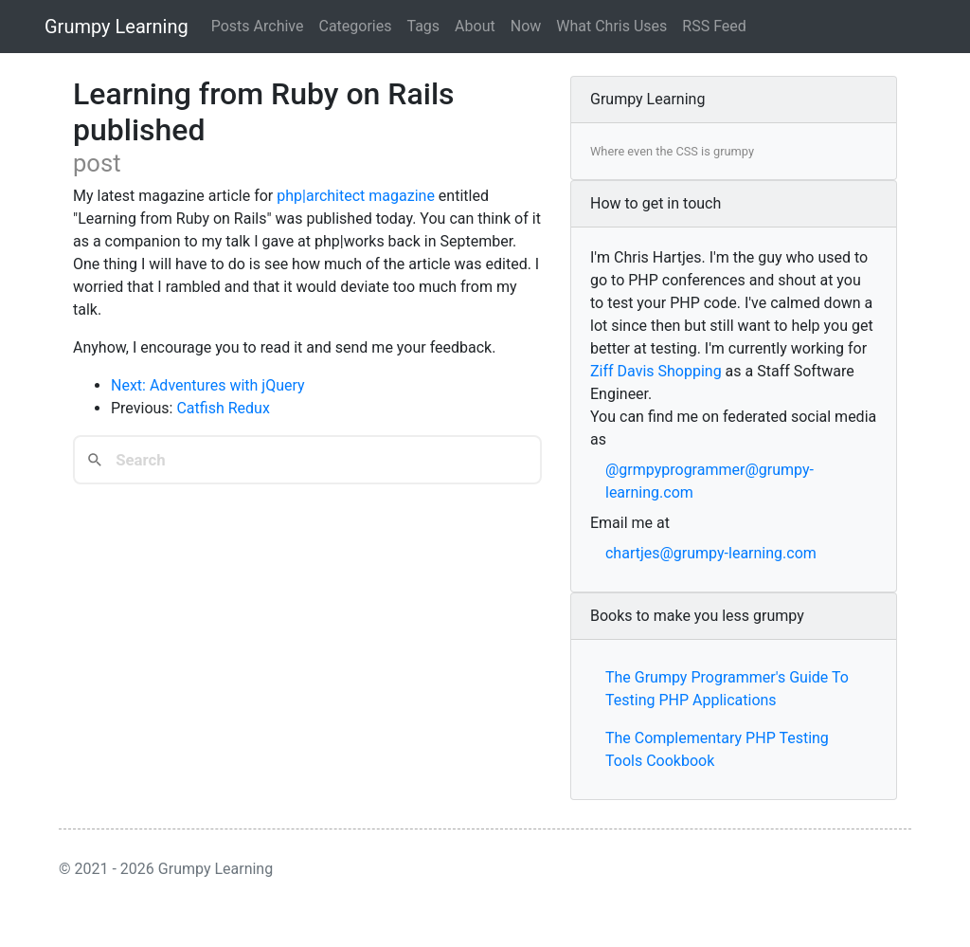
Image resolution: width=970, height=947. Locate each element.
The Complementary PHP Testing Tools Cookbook (717, 749)
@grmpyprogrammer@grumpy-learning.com (709, 481)
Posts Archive (257, 26)
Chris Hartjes (658, 257)
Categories (355, 26)
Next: (130, 385)
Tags (423, 26)
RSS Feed (714, 26)
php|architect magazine (356, 196)
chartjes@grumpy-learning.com (711, 553)
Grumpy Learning (117, 26)
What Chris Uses (611, 26)
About (475, 26)
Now (526, 26)
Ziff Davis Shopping (656, 371)
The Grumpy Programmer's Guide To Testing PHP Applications (727, 688)
